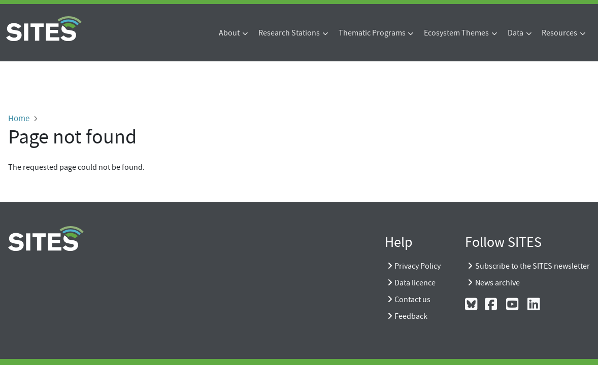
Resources (559, 33)
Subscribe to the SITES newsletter (532, 266)
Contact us (412, 300)
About (229, 33)
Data (515, 33)
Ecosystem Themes (456, 33)
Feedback (410, 316)
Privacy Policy (417, 266)
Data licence (415, 283)
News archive (497, 283)
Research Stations (289, 33)
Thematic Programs (372, 33)
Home (18, 118)
